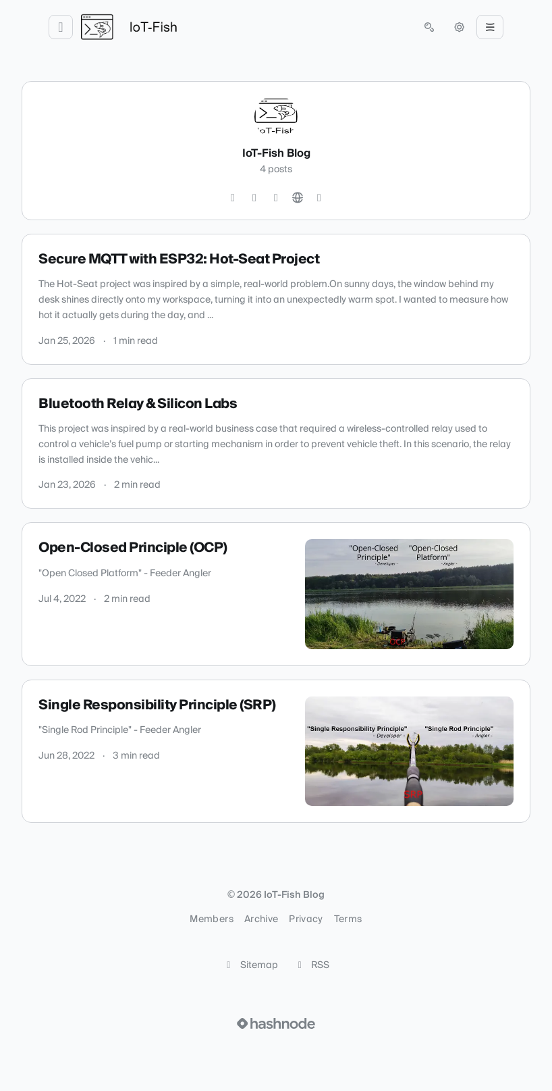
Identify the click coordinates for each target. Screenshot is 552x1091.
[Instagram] (233, 198)
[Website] (297, 198)
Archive (261, 919)
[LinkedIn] (276, 198)
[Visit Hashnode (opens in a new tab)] (276, 1023)
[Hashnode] (319, 198)
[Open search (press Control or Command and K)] (429, 27)
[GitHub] (254, 198)
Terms (348, 919)
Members (211, 919)
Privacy (306, 919)
